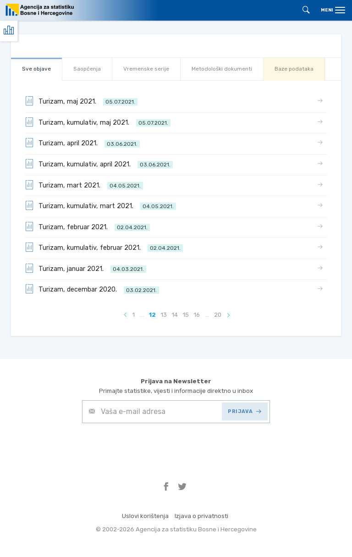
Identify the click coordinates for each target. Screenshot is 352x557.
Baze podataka (294, 69)
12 (152, 314)
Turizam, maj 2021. (81, 100)
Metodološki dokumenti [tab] (222, 69)
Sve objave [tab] (36, 69)
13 (164, 314)
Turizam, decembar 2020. (92, 288)
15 (186, 314)
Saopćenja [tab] (87, 69)
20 (217, 314)
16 (197, 314)
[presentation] (151, 445)
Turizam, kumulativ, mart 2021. (100, 205)
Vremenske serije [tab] (146, 69)
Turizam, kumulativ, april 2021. (99, 163)
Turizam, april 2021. (82, 142)
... (142, 314)
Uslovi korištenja (145, 516)
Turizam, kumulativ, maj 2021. (97, 122)
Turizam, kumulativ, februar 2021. (104, 247)
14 (175, 314)
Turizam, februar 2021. (87, 226)
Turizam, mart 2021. (84, 184)
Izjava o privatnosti (201, 516)
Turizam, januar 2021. (85, 268)
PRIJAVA (244, 411)
